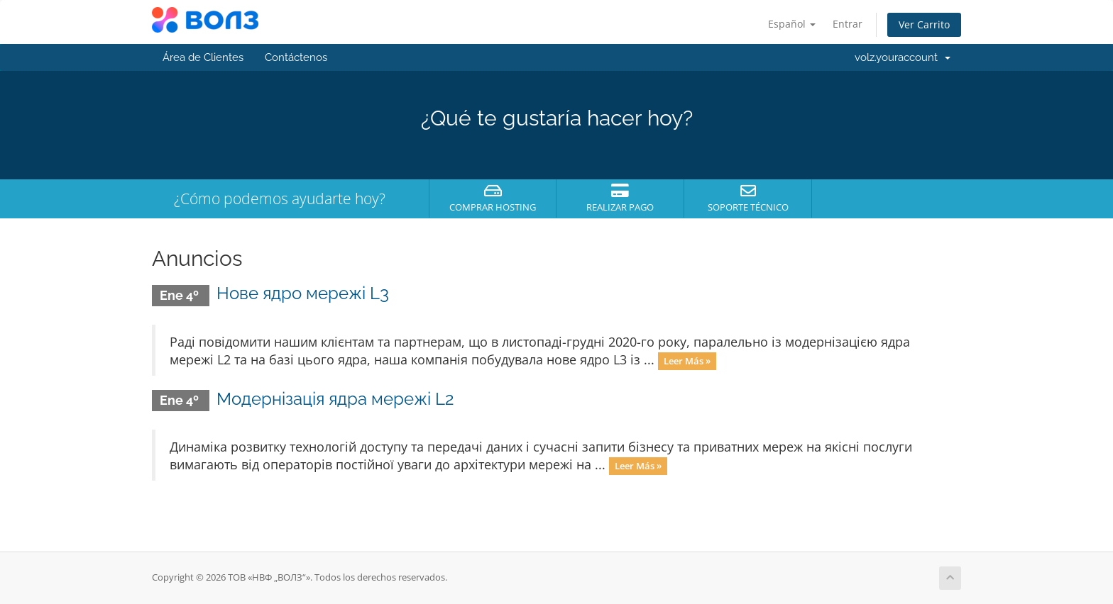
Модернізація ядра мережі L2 (335, 398)
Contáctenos (296, 57)
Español (792, 23)
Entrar (847, 23)
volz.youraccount (902, 57)
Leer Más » (687, 360)
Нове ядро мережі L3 (302, 293)
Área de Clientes (203, 57)
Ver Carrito (924, 24)
